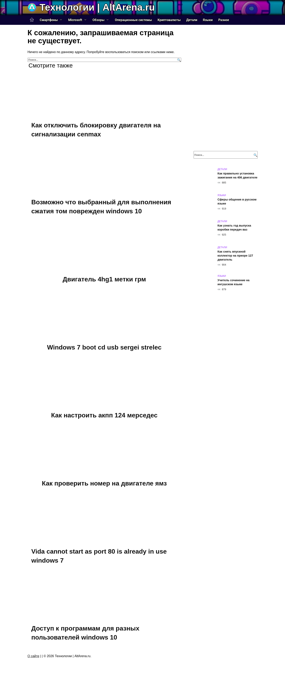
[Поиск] (178, 60)
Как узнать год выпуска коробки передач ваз (234, 227)
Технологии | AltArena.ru (97, 7)
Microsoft (75, 20)
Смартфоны (49, 20)
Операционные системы (133, 20)
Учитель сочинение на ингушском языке (234, 282)
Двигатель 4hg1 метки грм (104, 280)
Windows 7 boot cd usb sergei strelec (104, 349)
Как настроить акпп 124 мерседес (104, 418)
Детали (191, 20)
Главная (32, 19)
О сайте (33, 662)
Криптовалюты (169, 20)
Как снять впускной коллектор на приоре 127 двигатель (235, 255)
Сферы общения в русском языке (237, 201)
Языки (208, 20)
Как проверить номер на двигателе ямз (104, 487)
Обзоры (99, 20)
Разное (223, 20)
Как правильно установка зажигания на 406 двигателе (237, 175)
